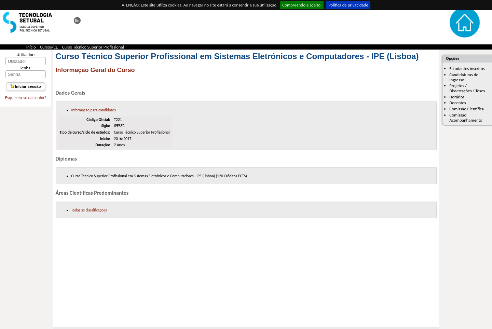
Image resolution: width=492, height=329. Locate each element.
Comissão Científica (466, 108)
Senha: (25, 67)
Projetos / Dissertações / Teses (467, 88)
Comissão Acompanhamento (465, 117)
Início (31, 47)
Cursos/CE (49, 47)
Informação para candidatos (93, 110)
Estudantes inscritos (466, 68)
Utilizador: (25, 54)
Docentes (457, 102)
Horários (456, 96)
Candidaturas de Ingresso (463, 77)
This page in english (77, 20)
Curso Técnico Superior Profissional (93, 47)
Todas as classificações (89, 210)
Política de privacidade (348, 5)
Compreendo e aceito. (302, 5)
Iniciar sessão (25, 86)
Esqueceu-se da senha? (25, 97)
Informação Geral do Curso (95, 70)
